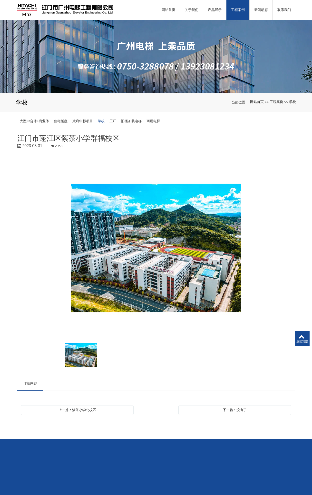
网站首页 (257, 102)
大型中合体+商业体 (34, 121)
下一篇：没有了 (235, 410)
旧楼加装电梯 (131, 121)
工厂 (112, 121)
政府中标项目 (82, 121)
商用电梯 (153, 121)
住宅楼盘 (61, 121)
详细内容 (30, 383)
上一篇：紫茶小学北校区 (77, 410)
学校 (292, 102)
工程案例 (276, 102)
